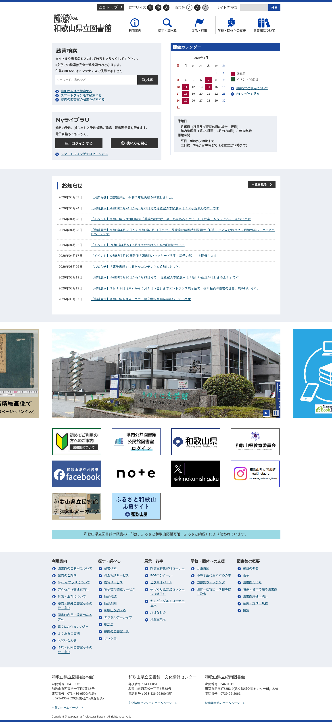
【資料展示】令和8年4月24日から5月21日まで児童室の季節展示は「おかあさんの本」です (155, 208)
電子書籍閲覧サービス (119, 589)
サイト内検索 (226, 8)
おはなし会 (158, 612)
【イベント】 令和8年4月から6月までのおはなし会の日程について (138, 245)
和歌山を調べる (115, 610)
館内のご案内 (67, 575)
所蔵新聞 (110, 603)
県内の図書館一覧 (116, 631)
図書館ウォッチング (211, 582)
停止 (275, 413)
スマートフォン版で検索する (81, 95)
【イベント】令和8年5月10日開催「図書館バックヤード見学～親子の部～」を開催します (154, 255)
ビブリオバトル (161, 582)
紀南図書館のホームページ (222, 703)
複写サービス (113, 582)
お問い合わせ (67, 640)
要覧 (246, 610)
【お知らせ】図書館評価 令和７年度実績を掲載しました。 (133, 197)
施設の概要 (251, 568)
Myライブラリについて (74, 582)
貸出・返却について (72, 596)
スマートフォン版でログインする (84, 154)
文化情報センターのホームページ (150, 703)
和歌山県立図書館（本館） (84, 23)
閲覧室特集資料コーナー (167, 568)
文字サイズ (137, 8)
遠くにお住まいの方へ (73, 626)
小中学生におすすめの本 (214, 575)
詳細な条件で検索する (76, 91)
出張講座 (203, 568)
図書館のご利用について (252, 88)
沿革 (246, 575)
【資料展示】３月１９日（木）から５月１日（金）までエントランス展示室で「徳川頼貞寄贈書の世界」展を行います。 (175, 288)
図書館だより (252, 582)
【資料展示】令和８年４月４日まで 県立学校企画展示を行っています (141, 299)
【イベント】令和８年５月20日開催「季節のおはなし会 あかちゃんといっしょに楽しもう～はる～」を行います (171, 219)
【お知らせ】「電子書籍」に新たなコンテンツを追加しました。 (136, 266)
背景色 (179, 8)
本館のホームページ (65, 707)
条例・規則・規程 (255, 603)
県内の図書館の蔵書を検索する (83, 99)
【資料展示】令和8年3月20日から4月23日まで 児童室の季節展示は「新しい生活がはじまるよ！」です (165, 277)
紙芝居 (108, 624)
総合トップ (108, 7)
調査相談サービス (116, 575)
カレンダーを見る (247, 93)
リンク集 (110, 638)
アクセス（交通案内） (73, 589)
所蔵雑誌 (110, 596)
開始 (266, 413)
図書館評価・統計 (255, 596)
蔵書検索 (110, 568)
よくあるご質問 (69, 633)
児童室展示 (158, 619)
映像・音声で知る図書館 (260, 589)
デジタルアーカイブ (118, 617)
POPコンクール (161, 575)
